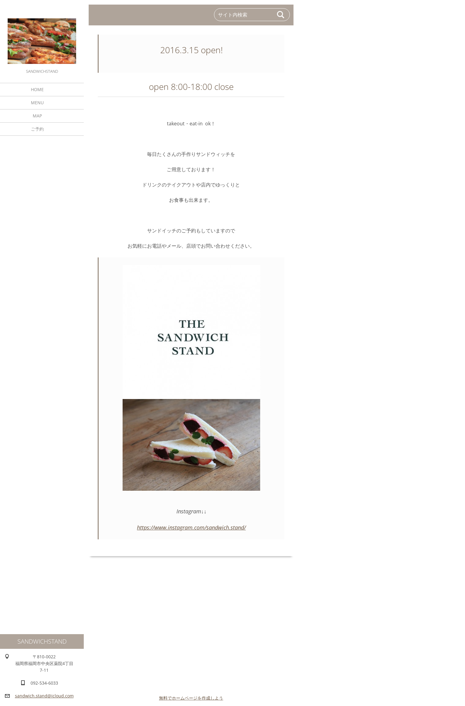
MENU (37, 102)
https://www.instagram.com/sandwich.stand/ (191, 527)
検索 (281, 14)
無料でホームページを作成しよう (191, 698)
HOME (37, 89)
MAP (37, 116)
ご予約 (37, 129)
